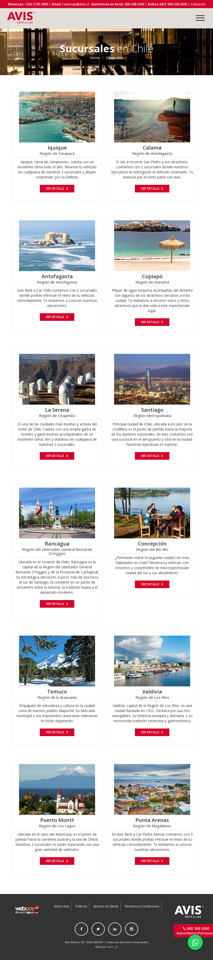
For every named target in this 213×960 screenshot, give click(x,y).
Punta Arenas (152, 820)
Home (95, 57)
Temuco (57, 691)
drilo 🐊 (112, 947)
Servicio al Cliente (105, 906)
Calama (152, 147)
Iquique (57, 147)
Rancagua (57, 543)
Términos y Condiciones (142, 906)
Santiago (152, 409)
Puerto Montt (57, 820)
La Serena (57, 409)
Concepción (152, 543)
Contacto (198, 4)
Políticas (81, 906)
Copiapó (152, 276)
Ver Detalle (57, 188)
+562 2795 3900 (36, 4)
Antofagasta (57, 276)
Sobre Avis (61, 906)
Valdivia (152, 691)
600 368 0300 (177, 4)
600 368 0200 (134, 4)
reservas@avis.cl (75, 4)
